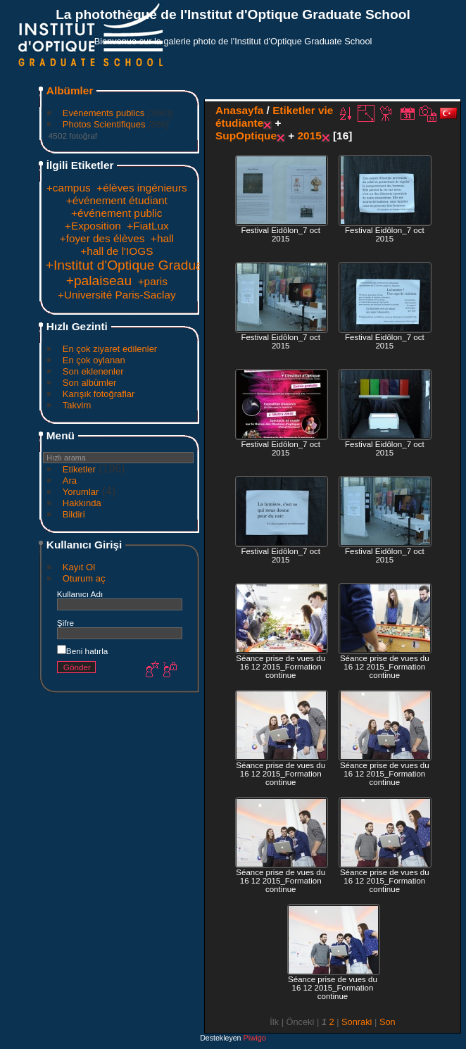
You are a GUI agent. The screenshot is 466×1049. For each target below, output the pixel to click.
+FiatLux (147, 226)
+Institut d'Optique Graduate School (153, 265)
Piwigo (254, 1038)
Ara (70, 480)
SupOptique (246, 136)
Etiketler (79, 469)
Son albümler (90, 382)
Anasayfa (239, 110)
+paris (153, 281)
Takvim (77, 405)
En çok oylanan (94, 360)
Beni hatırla (82, 650)
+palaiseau (99, 280)
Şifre (65, 622)
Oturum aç (84, 578)
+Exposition (93, 226)
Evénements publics (103, 113)
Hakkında (82, 503)
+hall (162, 238)
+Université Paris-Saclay (117, 295)
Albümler (70, 90)
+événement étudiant (117, 200)
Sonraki (356, 1022)
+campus (68, 188)
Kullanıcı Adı (80, 593)
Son (387, 1022)
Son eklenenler (93, 371)
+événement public (116, 213)
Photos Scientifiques (104, 124)
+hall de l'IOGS (116, 251)
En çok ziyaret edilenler (110, 349)
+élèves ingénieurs (141, 188)
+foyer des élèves (102, 238)
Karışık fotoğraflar (99, 394)
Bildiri (74, 514)
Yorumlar (81, 491)
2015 (310, 136)
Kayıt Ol (79, 567)
